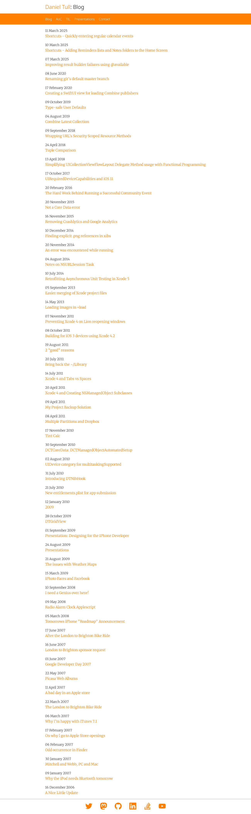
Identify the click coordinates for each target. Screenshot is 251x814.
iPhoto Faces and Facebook (67, 578)
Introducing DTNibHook (65, 478)
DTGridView (55, 521)
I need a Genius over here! (67, 593)
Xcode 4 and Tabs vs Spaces (68, 378)
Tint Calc (52, 436)
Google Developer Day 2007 (68, 664)
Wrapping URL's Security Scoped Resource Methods (88, 136)
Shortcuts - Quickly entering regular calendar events (89, 36)
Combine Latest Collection (67, 121)
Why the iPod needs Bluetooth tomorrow (79, 778)
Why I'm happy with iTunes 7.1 (71, 721)
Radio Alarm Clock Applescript (70, 607)
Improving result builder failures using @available (87, 64)
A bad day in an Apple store (67, 693)
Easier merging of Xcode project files (76, 293)
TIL (68, 19)
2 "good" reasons (59, 350)
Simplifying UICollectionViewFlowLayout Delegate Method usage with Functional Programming (125, 164)
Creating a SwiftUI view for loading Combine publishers (91, 93)
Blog (48, 19)
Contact (104, 19)
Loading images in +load (65, 307)
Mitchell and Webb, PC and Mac (71, 764)
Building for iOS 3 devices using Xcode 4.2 (80, 336)
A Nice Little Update (61, 792)
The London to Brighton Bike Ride (73, 707)
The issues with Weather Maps (71, 564)
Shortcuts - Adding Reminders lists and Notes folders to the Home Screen (106, 50)
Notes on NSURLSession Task (69, 264)
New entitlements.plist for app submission (80, 493)
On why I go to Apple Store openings (75, 735)
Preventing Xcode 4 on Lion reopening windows (85, 321)
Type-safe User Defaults (65, 107)
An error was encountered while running (79, 250)
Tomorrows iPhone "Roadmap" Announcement (85, 621)
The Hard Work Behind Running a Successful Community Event (98, 193)
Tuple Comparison (60, 150)
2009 (49, 507)
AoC (59, 19)
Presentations (84, 19)
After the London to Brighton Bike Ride (77, 635)
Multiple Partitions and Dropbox (72, 421)
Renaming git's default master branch (77, 79)
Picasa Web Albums (61, 678)
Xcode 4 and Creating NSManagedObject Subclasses (88, 393)
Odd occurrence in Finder (66, 750)
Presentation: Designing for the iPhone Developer (87, 535)
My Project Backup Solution (68, 407)
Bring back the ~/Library (66, 364)
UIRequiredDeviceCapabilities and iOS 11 (79, 179)
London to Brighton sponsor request (75, 650)
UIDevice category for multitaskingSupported (83, 464)
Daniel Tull (57, 6)
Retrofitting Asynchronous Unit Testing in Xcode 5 (87, 278)
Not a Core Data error (62, 207)
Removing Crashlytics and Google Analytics (81, 221)
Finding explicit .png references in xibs (78, 236)
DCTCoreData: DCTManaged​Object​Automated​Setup (88, 450)
